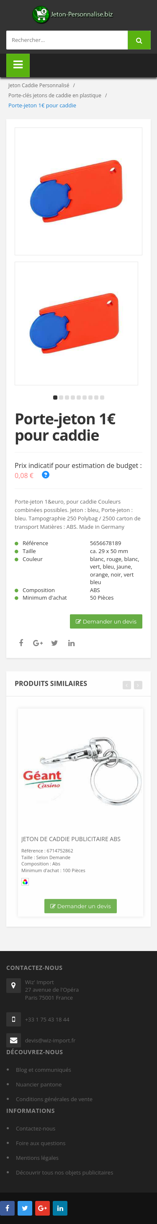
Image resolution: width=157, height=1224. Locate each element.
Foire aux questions (41, 1143)
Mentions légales (37, 1158)
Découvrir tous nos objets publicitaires (64, 1172)
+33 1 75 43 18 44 (47, 1019)
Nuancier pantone (39, 1084)
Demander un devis (106, 621)
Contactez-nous (35, 1128)
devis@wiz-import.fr (50, 1040)
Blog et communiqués (43, 1069)
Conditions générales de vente (54, 1099)
